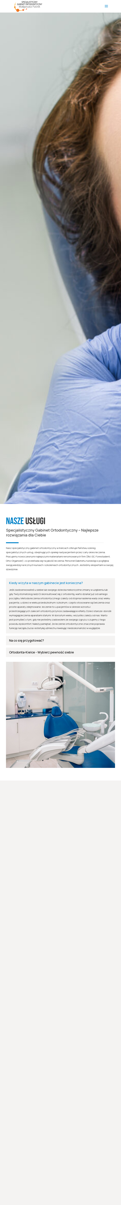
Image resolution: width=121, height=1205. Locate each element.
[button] (5, 4)
